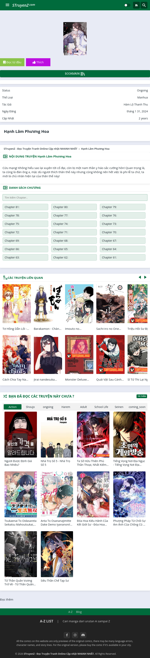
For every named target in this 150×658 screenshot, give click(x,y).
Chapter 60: (48, 249)
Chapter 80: (48, 207)
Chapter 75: (85, 215)
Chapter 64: (48, 240)
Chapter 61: (12, 249)
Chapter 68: (48, 232)
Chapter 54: (121, 257)
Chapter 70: (121, 224)
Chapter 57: (12, 257)
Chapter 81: (12, 207)
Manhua (142, 97)
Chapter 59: (85, 249)
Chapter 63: (85, 240)
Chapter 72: (48, 224)
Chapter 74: (121, 215)
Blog (79, 612)
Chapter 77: (12, 215)
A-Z (70, 612)
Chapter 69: (12, 232)
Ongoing (142, 90)
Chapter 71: (85, 224)
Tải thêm (142, 396)
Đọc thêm (6, 599)
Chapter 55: (85, 257)
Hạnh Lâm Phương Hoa (26, 131)
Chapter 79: (85, 207)
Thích (38, 62)
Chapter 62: (121, 240)
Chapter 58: (121, 249)
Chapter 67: (85, 232)
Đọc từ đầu (12, 62)
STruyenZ (23, 5)
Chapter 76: (48, 215)
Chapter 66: (121, 232)
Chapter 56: (48, 257)
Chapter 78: (121, 207)
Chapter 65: (12, 240)
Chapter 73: (12, 224)
